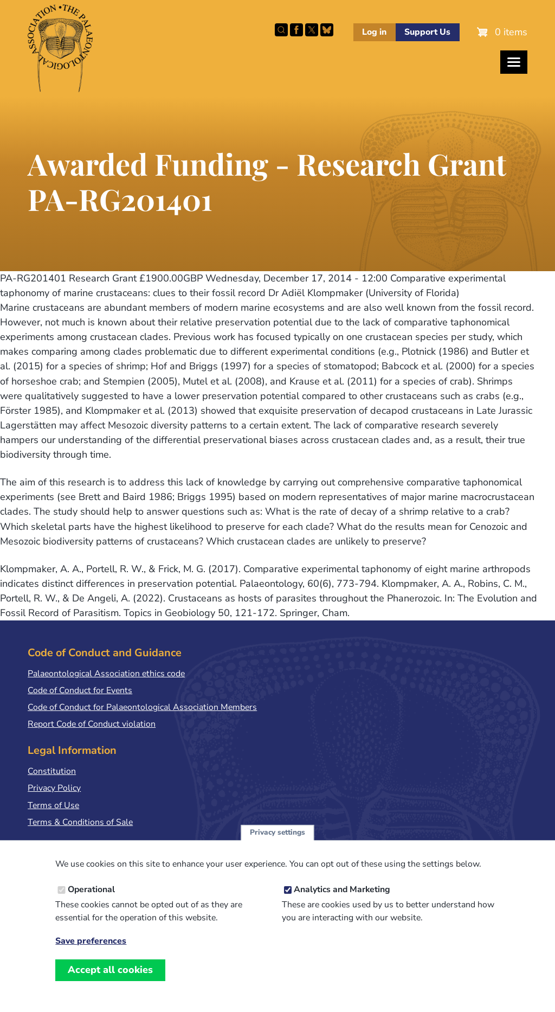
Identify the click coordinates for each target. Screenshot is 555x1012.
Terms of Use (53, 805)
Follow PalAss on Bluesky (326, 29)
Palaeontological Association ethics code (106, 674)
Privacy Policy (54, 788)
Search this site (281, 29)
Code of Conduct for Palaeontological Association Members (142, 707)
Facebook (296, 29)
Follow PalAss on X (311, 29)
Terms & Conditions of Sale (80, 822)
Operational (91, 901)
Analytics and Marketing (342, 901)
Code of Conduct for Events (80, 690)
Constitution (52, 771)
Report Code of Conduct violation (92, 724)
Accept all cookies (110, 981)
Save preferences (90, 952)
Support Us (427, 32)
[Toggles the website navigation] (513, 62)
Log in (374, 32)
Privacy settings (277, 843)
